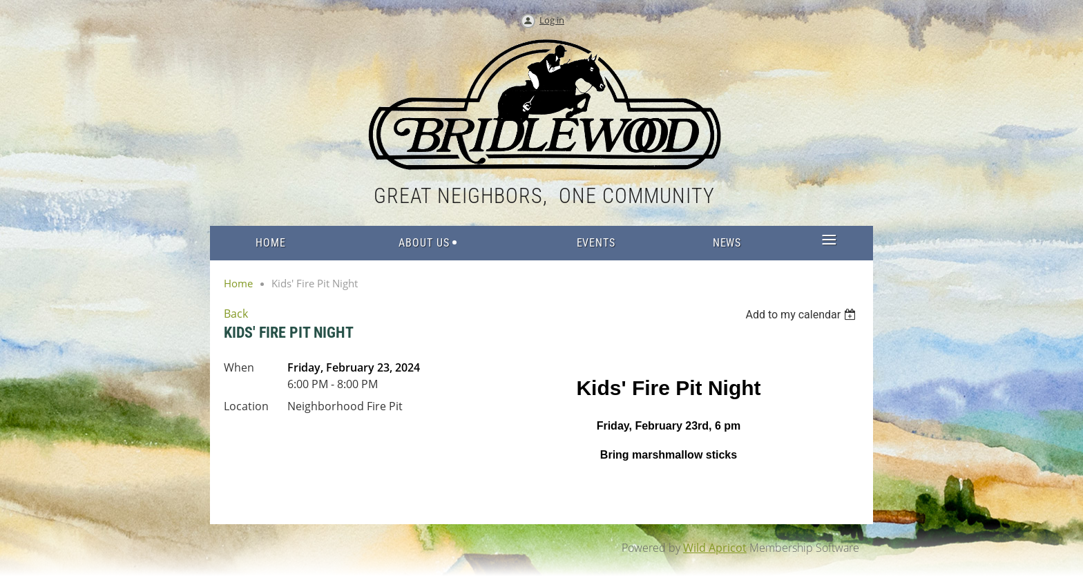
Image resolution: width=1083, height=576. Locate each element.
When (239, 367)
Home (238, 283)
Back (236, 313)
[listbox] (802, 314)
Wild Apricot (715, 547)
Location (246, 406)
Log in (551, 20)
